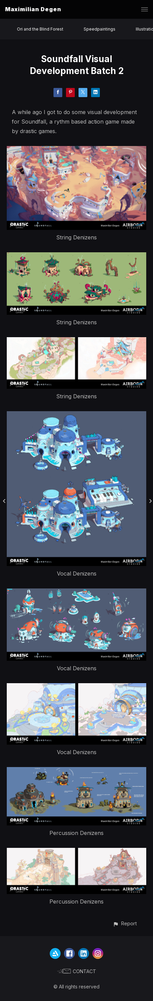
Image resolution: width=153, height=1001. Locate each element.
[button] (124, 923)
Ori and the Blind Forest (40, 29)
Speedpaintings (99, 29)
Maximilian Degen (33, 9)
